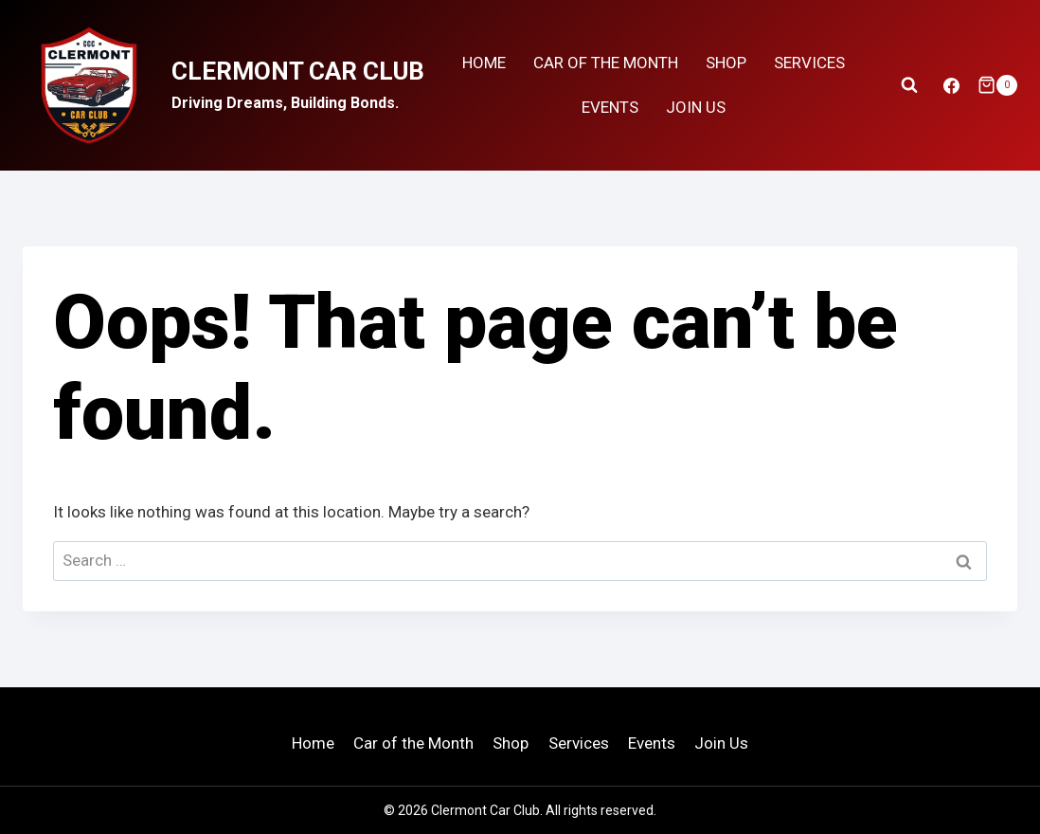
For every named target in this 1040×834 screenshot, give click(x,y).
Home (484, 62)
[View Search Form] (909, 85)
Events (610, 107)
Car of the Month (413, 743)
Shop (726, 62)
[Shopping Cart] (997, 85)
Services (809, 62)
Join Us (696, 107)
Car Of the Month (605, 62)
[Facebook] (952, 85)
